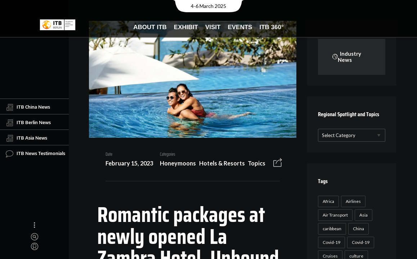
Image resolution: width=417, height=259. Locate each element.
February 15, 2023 (127, 164)
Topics (254, 164)
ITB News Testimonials (35, 154)
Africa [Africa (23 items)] (327, 201)
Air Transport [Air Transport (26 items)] (334, 215)
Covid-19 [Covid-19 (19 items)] (359, 242)
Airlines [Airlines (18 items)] (352, 201)
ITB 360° (271, 27)
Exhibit (186, 27)
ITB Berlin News (28, 123)
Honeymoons (175, 164)
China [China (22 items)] (357, 229)
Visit (213, 27)
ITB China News (28, 107)
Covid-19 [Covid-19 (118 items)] (330, 242)
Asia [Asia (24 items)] (362, 215)
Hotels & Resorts (219, 164)
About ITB (150, 27)
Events (240, 27)
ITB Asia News (26, 138)
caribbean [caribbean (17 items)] (331, 229)
